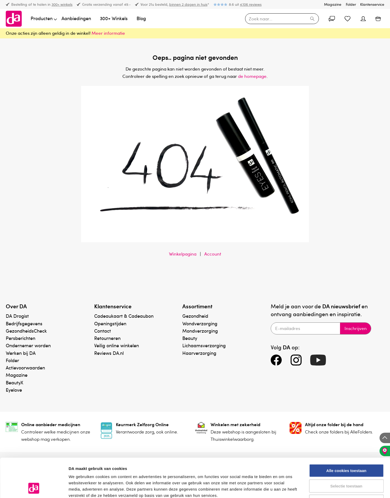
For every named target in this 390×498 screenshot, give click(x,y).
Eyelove (14, 389)
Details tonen (282, 487)
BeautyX (14, 382)
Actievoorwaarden (25, 367)
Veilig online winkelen (116, 345)
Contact (102, 330)
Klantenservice (372, 4)
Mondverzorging (200, 330)
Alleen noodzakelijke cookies (346, 464)
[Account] (332, 18)
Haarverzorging (199, 353)
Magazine (332, 4)
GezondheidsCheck (26, 330)
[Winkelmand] (378, 18)
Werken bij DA (21, 353)
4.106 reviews (251, 4)
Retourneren (107, 338)
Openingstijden (110, 323)
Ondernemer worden (28, 345)
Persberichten (20, 338)
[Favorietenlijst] (347, 18)
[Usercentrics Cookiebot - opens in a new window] (34, 488)
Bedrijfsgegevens (24, 323)
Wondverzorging (199, 323)
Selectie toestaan (346, 449)
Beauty (189, 338)
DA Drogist (17, 315)
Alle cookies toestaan (346, 434)
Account (212, 254)
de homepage (252, 76)
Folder (351, 4)
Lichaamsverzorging (204, 345)
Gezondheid (195, 315)
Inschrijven (355, 328)
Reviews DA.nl (109, 353)
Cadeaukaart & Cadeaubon (124, 315)
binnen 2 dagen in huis (188, 4)
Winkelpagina (182, 254)
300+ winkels (62, 4)
